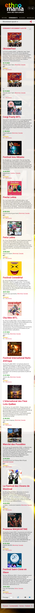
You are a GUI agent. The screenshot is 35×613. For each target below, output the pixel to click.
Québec (13, 173)
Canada (23, 65)
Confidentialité (13, 606)
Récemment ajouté (10, 22)
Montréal (17, 65)
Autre (16, 588)
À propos (5, 606)
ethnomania (8, 69)
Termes (21, 606)
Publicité (27, 606)
